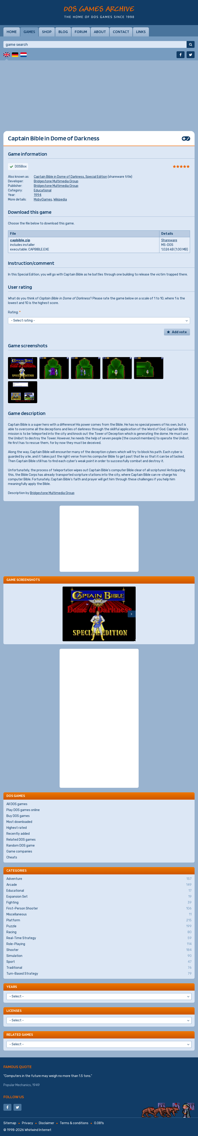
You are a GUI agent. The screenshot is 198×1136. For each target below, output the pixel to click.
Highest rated (16, 828)
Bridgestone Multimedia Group (56, 181)
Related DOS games (21, 840)
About (100, 31)
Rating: (14, 312)
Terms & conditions (74, 1123)
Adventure (99, 879)
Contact (121, 31)
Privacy (27, 1123)
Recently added (18, 834)
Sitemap (9, 1123)
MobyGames (43, 199)
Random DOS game (20, 845)
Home (12, 31)
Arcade (99, 885)
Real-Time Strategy (99, 938)
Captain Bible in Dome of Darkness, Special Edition (70, 177)
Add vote (179, 332)
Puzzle (99, 926)
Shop (47, 31)
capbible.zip (20, 240)
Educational (42, 190)
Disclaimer (46, 1123)
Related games (19, 1034)
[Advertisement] (99, 92)
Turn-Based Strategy (99, 973)
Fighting (99, 902)
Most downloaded (19, 822)
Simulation (99, 956)
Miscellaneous (99, 914)
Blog (63, 31)
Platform (99, 920)
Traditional (99, 968)
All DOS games (16, 804)
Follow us (13, 1096)
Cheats (11, 857)
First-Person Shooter (99, 908)
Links (141, 31)
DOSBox (21, 166)
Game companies (19, 851)
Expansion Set (99, 896)
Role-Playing (99, 944)
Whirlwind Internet (38, 1130)
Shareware (169, 240)
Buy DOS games (18, 816)
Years (11, 986)
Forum (81, 31)
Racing (99, 932)
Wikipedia (60, 199)
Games (29, 31)
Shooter (99, 950)
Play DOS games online (23, 810)
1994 (37, 195)
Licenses (13, 1010)
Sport (99, 962)
